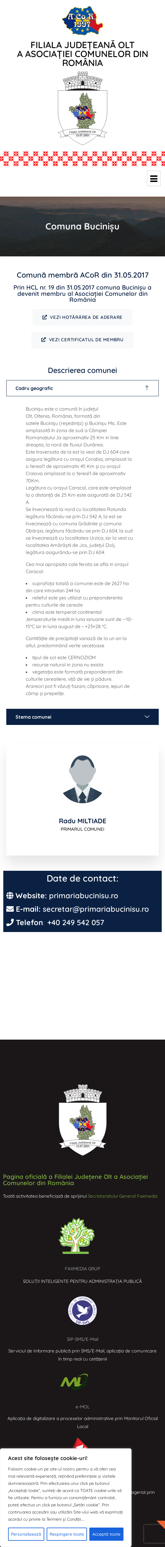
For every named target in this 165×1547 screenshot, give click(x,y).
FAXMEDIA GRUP (82, 1268)
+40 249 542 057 (75, 922)
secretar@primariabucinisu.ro (96, 908)
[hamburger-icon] (154, 178)
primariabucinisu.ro (83, 895)
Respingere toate (67, 1534)
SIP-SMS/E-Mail (82, 1339)
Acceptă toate (106, 1534)
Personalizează (26, 1534)
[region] (66, 1497)
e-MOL (83, 1407)
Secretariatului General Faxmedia (123, 1196)
